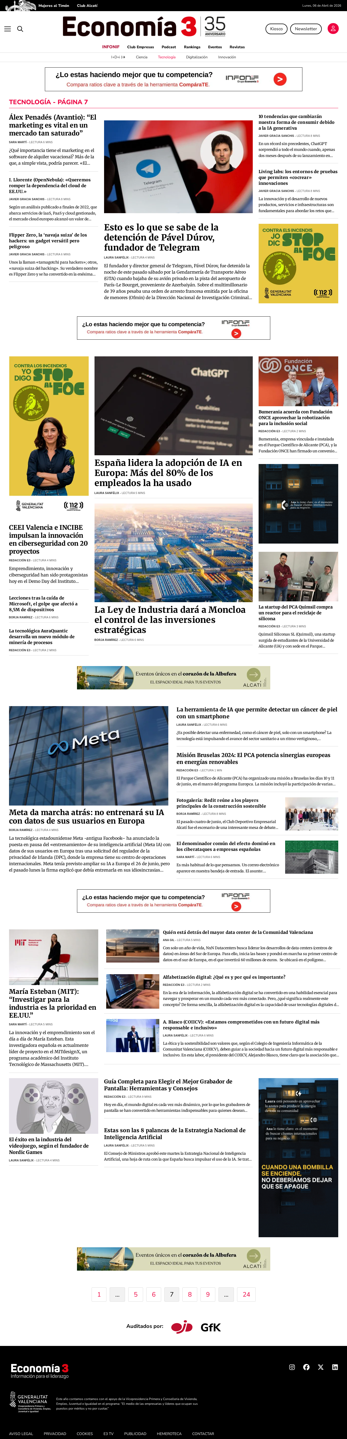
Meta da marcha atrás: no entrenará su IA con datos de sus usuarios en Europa (86, 809)
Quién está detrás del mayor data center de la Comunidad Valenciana (238, 924)
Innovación (227, 49)
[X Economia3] (321, 1361)
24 (246, 1287)
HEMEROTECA (169, 1426)
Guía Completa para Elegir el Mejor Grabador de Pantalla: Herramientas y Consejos (168, 1077)
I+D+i (118, 49)
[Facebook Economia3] (306, 1361)
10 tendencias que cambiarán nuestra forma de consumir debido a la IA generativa (297, 114)
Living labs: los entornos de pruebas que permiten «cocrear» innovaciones (298, 169)
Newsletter (305, 25)
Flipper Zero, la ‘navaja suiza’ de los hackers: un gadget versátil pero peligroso (48, 233)
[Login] (332, 25)
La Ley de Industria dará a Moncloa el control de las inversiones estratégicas (170, 612)
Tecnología (166, 49)
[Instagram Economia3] (292, 1361)
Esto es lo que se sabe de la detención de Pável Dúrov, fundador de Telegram (161, 230)
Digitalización (197, 49)
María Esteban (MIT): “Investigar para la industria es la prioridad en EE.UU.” (52, 996)
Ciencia (141, 49)
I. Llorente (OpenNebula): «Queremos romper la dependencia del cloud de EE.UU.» (50, 178)
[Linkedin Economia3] (335, 1361)
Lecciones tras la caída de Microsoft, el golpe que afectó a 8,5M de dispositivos (43, 596)
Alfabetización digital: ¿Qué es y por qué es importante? (224, 969)
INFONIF (103, 39)
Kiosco (276, 25)
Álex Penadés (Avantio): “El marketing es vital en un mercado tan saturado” (53, 118)
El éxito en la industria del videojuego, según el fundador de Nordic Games (49, 1138)
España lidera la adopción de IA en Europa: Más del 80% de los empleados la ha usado (168, 465)
